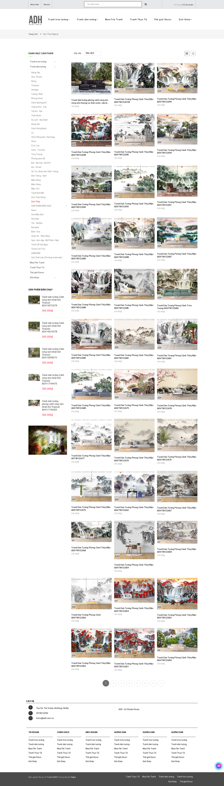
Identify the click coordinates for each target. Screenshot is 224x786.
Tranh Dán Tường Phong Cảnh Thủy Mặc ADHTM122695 (134, 153)
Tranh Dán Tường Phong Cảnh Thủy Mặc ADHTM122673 (91, 508)
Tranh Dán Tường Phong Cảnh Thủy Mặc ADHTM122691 (176, 203)
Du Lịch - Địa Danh (39, 120)
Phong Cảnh (37, 98)
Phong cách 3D (38, 158)
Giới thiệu (185, 19)
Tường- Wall (36, 94)
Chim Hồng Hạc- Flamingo (43, 137)
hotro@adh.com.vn (45, 718)
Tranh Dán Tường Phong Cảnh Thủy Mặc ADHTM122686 (91, 306)
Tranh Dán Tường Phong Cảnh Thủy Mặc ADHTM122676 (134, 459)
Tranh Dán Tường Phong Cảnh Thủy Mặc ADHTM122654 (134, 609)
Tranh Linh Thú (38, 249)
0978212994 (42, 713)
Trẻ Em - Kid (36, 111)
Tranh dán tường (87, 19)
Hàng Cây (35, 72)
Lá (32, 133)
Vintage (34, 90)
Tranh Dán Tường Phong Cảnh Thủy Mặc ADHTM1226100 (134, 100)
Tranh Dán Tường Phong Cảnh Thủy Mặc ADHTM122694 (176, 151)
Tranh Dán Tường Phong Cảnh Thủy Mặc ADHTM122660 (91, 549)
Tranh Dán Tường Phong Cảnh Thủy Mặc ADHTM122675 (176, 458)
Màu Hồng (36, 180)
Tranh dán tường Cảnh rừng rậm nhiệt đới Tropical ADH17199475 (53, 379)
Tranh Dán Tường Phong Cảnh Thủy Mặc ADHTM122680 (91, 406)
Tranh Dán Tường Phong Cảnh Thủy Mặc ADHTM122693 (91, 205)
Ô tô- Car (35, 145)
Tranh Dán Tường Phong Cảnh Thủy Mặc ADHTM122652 (91, 664)
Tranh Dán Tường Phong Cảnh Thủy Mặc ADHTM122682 (134, 356)
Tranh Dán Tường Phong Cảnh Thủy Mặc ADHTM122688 (134, 255)
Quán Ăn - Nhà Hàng (40, 236)
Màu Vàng (36, 184)
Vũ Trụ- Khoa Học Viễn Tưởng (44, 171)
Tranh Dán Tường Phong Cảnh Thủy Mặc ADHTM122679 (134, 406)
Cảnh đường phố (39, 102)
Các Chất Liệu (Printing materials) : (47, 257)
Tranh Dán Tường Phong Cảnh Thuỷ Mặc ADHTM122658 (176, 550)
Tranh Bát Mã (37, 193)
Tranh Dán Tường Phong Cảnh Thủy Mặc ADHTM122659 (134, 566)
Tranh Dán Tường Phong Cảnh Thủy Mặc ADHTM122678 (176, 407)
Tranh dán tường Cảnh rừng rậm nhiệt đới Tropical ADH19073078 (53, 327)
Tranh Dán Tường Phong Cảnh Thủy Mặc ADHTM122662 (134, 508)
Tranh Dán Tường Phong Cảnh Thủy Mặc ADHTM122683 (91, 356)
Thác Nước (36, 115)
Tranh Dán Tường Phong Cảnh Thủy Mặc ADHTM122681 (176, 357)
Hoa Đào (35, 219)
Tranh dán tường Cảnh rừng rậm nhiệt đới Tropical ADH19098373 (53, 353)
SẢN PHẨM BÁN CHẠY (41, 206)
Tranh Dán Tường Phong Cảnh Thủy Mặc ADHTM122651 (134, 665)
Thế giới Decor (163, 19)
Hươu (33, 210)
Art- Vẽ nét (36, 167)
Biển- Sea (35, 232)
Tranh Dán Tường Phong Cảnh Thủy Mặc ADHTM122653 (176, 616)
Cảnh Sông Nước (39, 128)
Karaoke (35, 227)
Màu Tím (35, 189)
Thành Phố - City (39, 107)
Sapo (73, 777)
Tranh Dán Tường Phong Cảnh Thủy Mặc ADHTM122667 (176, 509)
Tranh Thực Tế (138, 19)
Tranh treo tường (59, 19)
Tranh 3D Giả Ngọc (39, 244)
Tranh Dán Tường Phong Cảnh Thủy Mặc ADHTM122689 (91, 257)
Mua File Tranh (114, 19)
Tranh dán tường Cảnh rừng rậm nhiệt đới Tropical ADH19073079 (53, 301)
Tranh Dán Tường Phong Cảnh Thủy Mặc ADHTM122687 (176, 255)
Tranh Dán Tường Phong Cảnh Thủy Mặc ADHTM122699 (176, 100)
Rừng (33, 81)
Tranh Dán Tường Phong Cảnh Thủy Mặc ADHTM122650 (176, 659)
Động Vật (35, 124)
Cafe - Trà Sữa (38, 150)
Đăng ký (47, 4)
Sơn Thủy (35, 201)
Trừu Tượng (36, 154)
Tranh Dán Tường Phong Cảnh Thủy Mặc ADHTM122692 (134, 205)
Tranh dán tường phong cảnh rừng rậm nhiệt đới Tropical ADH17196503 (53, 405)
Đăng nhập (34, 4)
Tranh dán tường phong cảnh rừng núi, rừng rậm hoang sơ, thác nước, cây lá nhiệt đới (89, 101)
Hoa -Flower (36, 77)
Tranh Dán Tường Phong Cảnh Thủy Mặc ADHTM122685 (134, 306)
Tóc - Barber (37, 223)
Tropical (35, 85)
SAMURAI (35, 253)
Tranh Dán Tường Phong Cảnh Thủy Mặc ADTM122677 (91, 457)
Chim (33, 141)
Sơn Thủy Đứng (38, 197)
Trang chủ (33, 34)
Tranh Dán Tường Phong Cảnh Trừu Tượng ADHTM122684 (174, 306)
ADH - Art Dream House (129, 709)
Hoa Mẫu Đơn (37, 214)
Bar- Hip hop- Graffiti (40, 163)
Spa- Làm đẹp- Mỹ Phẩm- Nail (45, 240)
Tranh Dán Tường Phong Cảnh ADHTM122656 (86, 616)
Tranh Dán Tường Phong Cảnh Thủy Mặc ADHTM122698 (91, 153)
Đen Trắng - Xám (39, 176)
